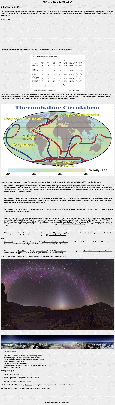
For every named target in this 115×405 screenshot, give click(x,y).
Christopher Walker (22, 186)
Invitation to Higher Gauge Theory (73, 224)
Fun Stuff (7, 358)
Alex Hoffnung (9, 186)
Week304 (5, 94)
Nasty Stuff (8, 359)
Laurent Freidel (41, 251)
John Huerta (8, 218)
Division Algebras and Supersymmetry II (74, 222)
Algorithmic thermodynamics (56, 235)
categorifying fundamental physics (70, 182)
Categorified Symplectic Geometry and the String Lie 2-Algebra (89, 200)
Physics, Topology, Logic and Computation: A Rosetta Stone (73, 233)
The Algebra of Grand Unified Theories (71, 218)
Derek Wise (22, 251)
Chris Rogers (19, 198)
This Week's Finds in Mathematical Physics (19, 356)
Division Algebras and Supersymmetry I (60, 220)
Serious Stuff (8, 363)
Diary (6, 367)
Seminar (7, 361)
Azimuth (68, 49)
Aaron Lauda (8, 242)
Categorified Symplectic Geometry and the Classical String (88, 198)
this (48, 388)
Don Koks (28, 385)
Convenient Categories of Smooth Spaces (73, 209)
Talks (6, 365)
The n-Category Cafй (11, 374)
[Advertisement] (57, 34)
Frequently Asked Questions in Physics (17, 381)
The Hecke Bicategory (23, 191)
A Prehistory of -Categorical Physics (55, 242)
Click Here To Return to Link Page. (57, 402)
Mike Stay (7, 233)
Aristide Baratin (60, 251)
